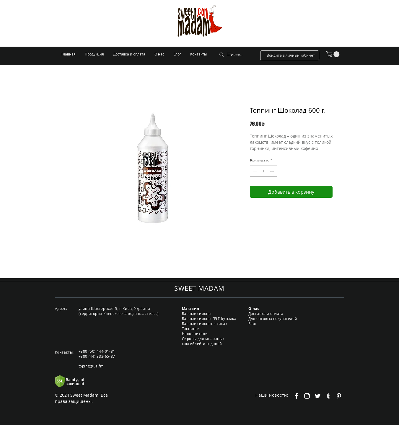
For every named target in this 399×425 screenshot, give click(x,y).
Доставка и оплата (266, 313)
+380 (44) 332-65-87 (97, 356)
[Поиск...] (236, 54)
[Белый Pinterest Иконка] (339, 396)
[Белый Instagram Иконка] (307, 396)
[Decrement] (254, 171)
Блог (252, 323)
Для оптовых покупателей (272, 318)
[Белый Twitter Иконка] (317, 396)
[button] (333, 54)
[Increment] (272, 171)
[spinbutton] (263, 171)
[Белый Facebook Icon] (296, 396)
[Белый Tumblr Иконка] (328, 396)
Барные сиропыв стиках (204, 323)
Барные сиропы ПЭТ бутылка (209, 318)
